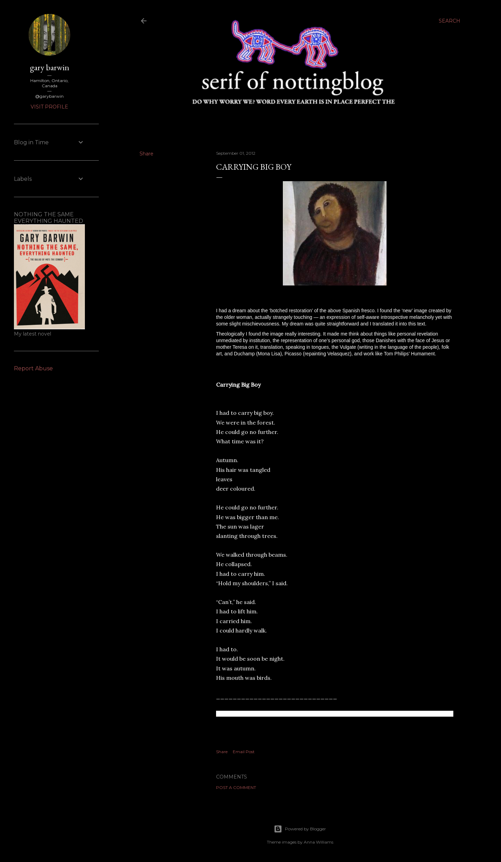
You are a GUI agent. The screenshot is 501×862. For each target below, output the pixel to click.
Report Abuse (33, 368)
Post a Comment (236, 787)
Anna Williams (318, 842)
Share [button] (146, 154)
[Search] (449, 21)
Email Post (244, 751)
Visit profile (49, 107)
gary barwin (49, 67)
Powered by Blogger (300, 829)
